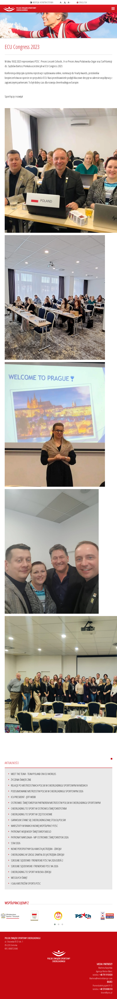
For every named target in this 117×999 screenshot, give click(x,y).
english (82, 2)
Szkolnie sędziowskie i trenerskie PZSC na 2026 (34, 866)
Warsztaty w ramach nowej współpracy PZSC (34, 826)
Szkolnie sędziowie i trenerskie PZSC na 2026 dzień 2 (37, 860)
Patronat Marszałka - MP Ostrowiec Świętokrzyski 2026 (39, 837)
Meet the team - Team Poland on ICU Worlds (33, 774)
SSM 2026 (15, 843)
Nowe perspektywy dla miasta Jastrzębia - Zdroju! (36, 849)
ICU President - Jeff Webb (23, 797)
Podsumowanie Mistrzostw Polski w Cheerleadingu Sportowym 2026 (47, 791)
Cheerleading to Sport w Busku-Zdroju (31, 872)
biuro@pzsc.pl (106, 992)
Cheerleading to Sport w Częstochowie (31, 814)
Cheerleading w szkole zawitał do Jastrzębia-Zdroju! (37, 854)
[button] (55, 924)
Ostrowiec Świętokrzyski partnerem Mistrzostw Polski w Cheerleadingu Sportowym (56, 803)
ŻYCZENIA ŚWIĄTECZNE (21, 780)
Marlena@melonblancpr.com (100, 978)
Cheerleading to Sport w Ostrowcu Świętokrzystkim (39, 808)
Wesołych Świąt (19, 878)
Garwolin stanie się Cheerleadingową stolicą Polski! (38, 820)
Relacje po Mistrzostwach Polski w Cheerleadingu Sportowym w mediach (49, 785)
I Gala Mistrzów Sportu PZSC (26, 883)
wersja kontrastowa (41, 2)
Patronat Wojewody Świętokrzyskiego (31, 831)
